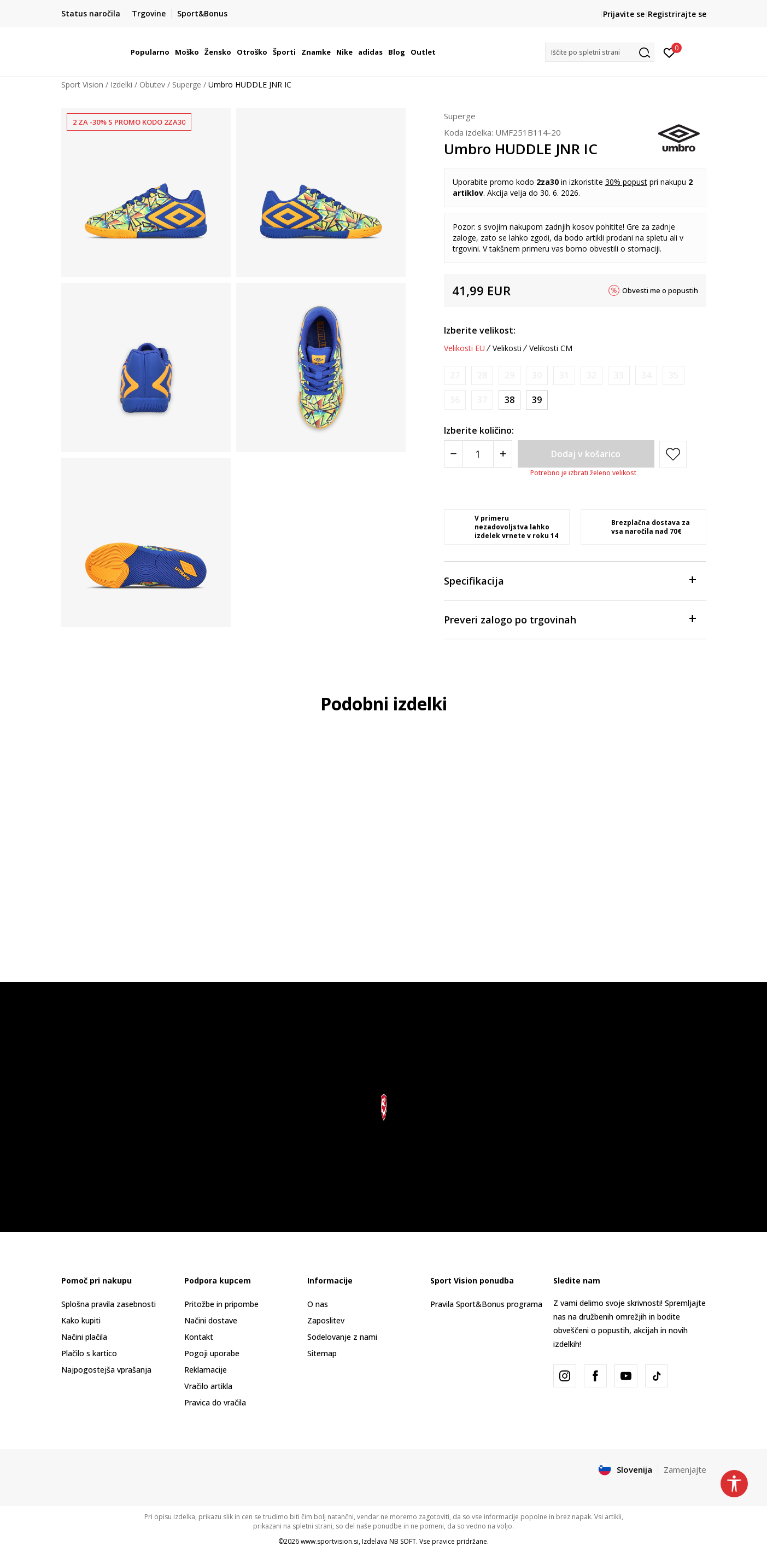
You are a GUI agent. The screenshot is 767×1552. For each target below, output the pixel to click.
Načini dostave (210, 1320)
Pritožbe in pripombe (221, 1304)
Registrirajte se (677, 14)
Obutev (152, 84)
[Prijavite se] (669, 52)
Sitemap (322, 1353)
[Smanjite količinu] (453, 454)
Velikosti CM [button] (550, 348)
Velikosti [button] (507, 348)
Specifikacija (569, 580)
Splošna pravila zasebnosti (108, 1304)
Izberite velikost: (480, 330)
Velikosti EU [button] (464, 348)
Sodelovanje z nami (342, 1337)
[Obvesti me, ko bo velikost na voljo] (455, 375)
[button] (599, 52)
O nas (317, 1304)
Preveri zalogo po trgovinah (569, 618)
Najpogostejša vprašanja (106, 1369)
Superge (186, 84)
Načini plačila (84, 1337)
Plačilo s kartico (89, 1353)
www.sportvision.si (330, 1541)
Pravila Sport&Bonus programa (486, 1304)
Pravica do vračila (215, 1402)
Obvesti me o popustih (660, 290)
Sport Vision (82, 84)
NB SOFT (402, 1541)
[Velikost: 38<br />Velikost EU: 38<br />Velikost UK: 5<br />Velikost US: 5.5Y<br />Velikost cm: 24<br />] (509, 400)
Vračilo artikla (208, 1386)
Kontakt (198, 1337)
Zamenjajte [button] (685, 1469)
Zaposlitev (325, 1320)
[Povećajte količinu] (502, 454)
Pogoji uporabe (211, 1353)
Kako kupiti (81, 1320)
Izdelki (121, 84)
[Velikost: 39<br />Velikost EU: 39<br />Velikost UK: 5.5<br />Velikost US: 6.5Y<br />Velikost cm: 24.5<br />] (537, 400)
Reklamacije (205, 1369)
